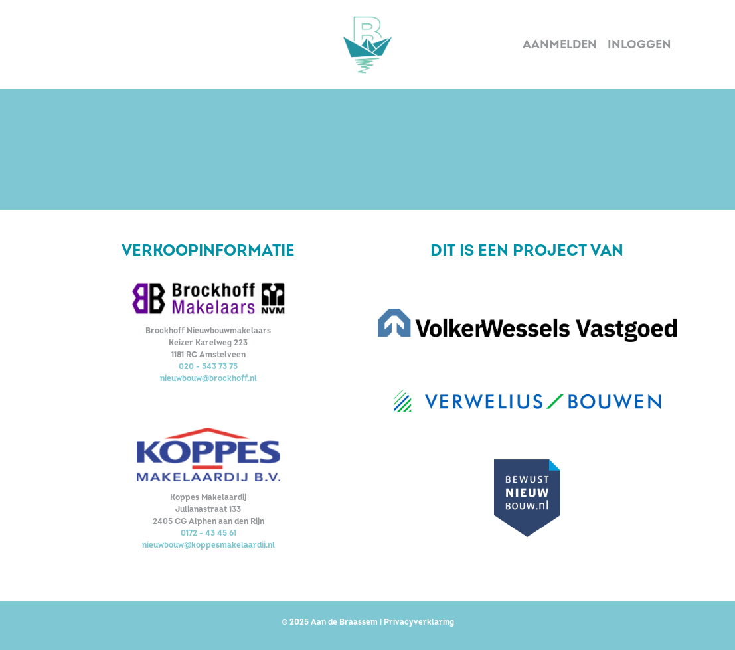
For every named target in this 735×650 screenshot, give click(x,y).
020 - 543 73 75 (208, 367)
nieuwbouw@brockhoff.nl (208, 379)
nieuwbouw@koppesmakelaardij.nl (208, 545)
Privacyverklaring (419, 622)
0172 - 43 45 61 (208, 533)
